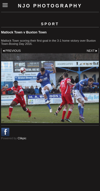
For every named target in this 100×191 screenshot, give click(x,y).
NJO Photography (50, 5)
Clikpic (22, 138)
